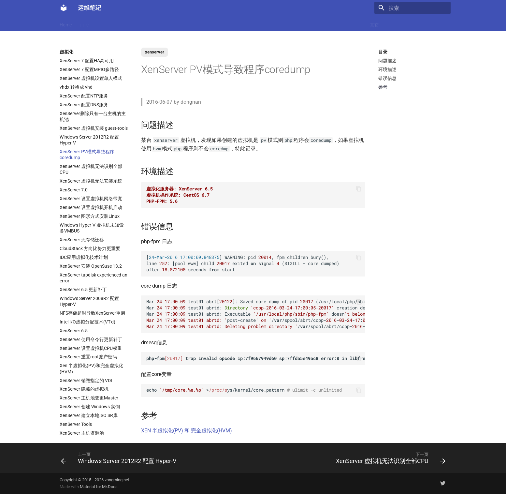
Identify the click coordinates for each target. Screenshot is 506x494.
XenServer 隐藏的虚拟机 (84, 389)
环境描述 (387, 69)
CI (283, 23)
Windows (352, 23)
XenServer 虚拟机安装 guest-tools (94, 128)
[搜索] (412, 8)
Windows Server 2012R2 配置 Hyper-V (89, 139)
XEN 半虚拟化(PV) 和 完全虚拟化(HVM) (186, 430)
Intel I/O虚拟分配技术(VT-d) (87, 321)
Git (314, 23)
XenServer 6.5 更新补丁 (83, 289)
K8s (144, 23)
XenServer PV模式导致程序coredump (87, 154)
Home (66, 23)
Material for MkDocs (99, 486)
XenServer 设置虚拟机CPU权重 (91, 348)
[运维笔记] (63, 7)
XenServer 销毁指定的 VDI (86, 380)
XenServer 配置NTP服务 (84, 95)
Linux (125, 23)
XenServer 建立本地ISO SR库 (89, 415)
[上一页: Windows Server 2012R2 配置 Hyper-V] (120, 458)
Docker (105, 23)
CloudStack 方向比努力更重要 (90, 248)
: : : (255, 358)
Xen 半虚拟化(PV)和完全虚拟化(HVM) (91, 368)
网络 (267, 23)
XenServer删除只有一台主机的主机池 (93, 116)
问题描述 (387, 60)
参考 (382, 87)
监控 (297, 23)
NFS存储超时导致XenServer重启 (92, 313)
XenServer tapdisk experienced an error (93, 277)
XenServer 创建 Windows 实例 (90, 406)
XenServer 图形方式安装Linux (90, 216)
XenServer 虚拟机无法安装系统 (91, 181)
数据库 (224, 23)
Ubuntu (246, 23)
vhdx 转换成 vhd (76, 87)
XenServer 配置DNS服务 (84, 104)
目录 (382, 51)
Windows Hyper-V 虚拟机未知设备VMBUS (92, 227)
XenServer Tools (76, 424)
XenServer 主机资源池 (82, 433)
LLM (84, 23)
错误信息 (387, 78)
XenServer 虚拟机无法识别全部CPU (91, 169)
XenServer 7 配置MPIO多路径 (89, 69)
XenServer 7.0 (74, 189)
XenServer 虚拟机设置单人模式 (91, 78)
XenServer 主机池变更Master (89, 397)
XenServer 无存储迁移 (82, 239)
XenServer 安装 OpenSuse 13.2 (91, 266)
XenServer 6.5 (74, 330)
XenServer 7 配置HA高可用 (87, 60)
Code (161, 23)
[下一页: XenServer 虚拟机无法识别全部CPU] (389, 458)
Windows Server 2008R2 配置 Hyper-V (89, 301)
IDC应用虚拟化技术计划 (84, 257)
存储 (329, 23)
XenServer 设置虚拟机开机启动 (91, 207)
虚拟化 (182, 23)
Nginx (203, 23)
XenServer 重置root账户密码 (88, 356)
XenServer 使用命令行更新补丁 (91, 339)
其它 (374, 23)
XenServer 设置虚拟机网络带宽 (91, 198)
